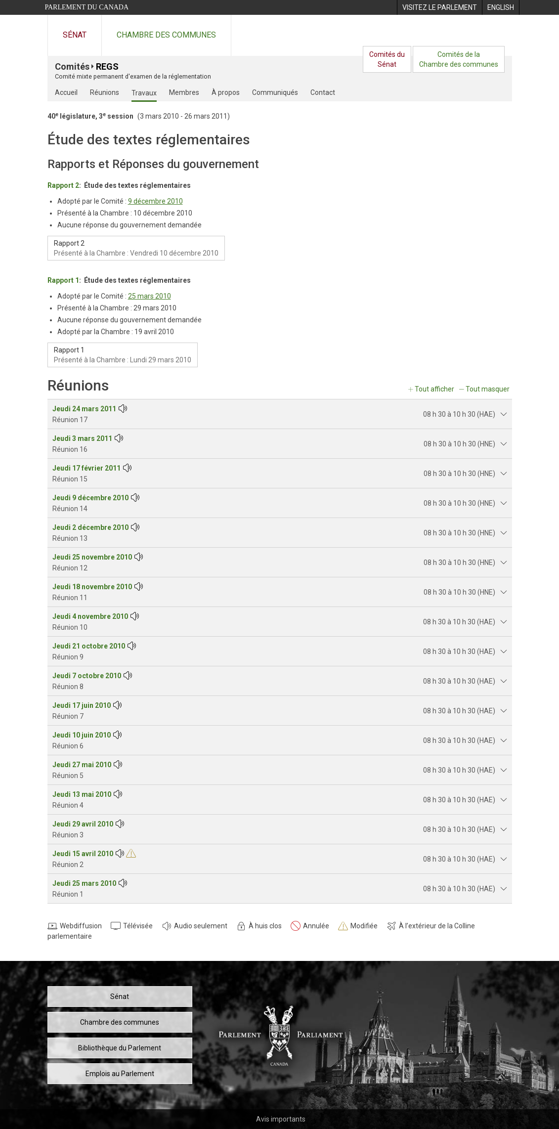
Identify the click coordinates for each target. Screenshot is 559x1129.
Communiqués (275, 92)
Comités (72, 66)
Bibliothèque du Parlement (119, 1048)
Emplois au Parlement (120, 1074)
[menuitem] (439, 7)
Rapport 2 (63, 185)
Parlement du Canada (87, 7)
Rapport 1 (63, 280)
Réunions (104, 92)
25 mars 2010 (149, 296)
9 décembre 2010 (155, 201)
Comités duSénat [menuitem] (387, 59)
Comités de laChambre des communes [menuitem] (458, 59)
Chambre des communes (166, 35)
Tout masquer (488, 389)
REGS (107, 66)
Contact (322, 92)
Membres (184, 92)
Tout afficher (434, 389)
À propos (226, 92)
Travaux (144, 93)
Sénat (74, 35)
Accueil (66, 92)
